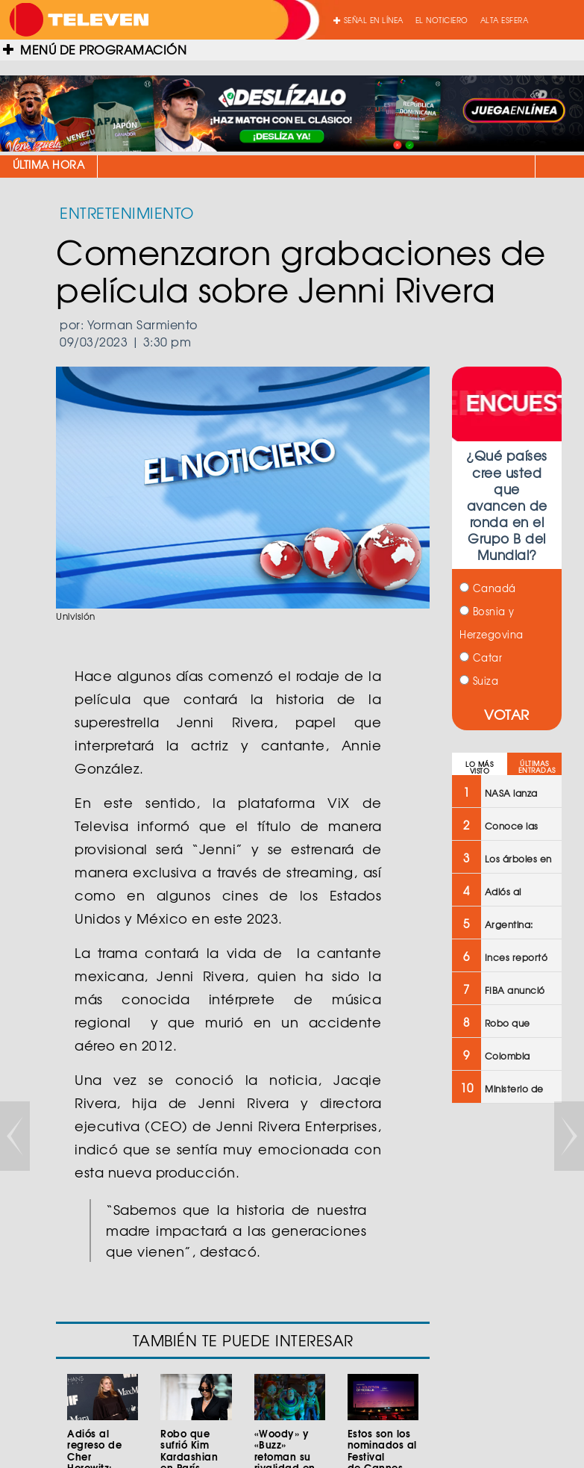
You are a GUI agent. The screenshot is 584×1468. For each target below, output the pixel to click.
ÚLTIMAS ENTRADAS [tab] (537, 767)
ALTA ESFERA (504, 19)
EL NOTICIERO (441, 19)
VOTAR (507, 714)
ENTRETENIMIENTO (127, 212)
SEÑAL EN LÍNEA (368, 19)
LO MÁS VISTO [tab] (479, 767)
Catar (480, 657)
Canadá (487, 588)
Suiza (478, 681)
